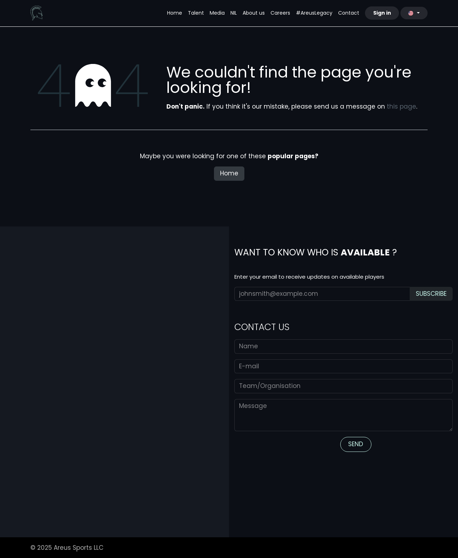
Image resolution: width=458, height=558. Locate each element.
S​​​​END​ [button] (355, 444)
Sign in (382, 12)
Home (229, 173)
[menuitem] (174, 13)
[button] (431, 294)
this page (401, 106)
